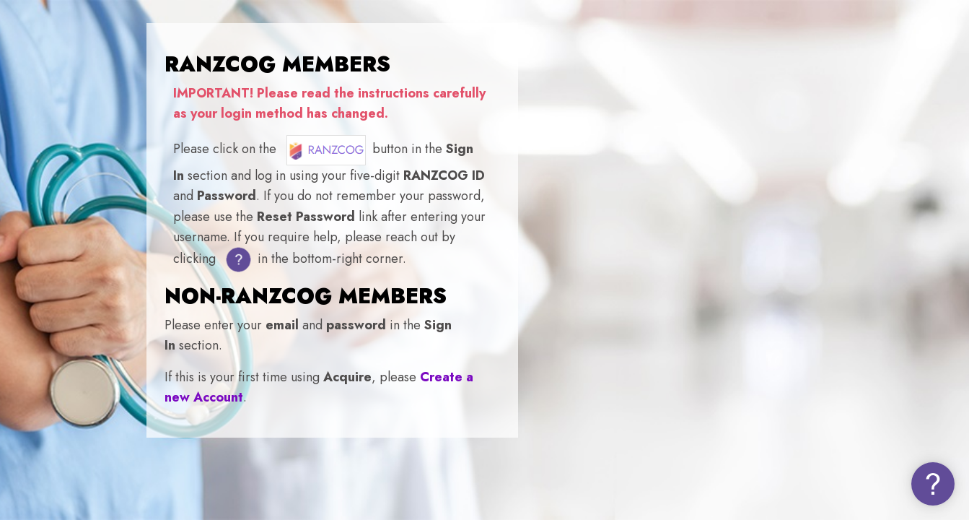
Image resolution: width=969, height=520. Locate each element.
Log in (817, 444)
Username (712, 254)
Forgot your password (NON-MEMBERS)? (846, 403)
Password (711, 330)
